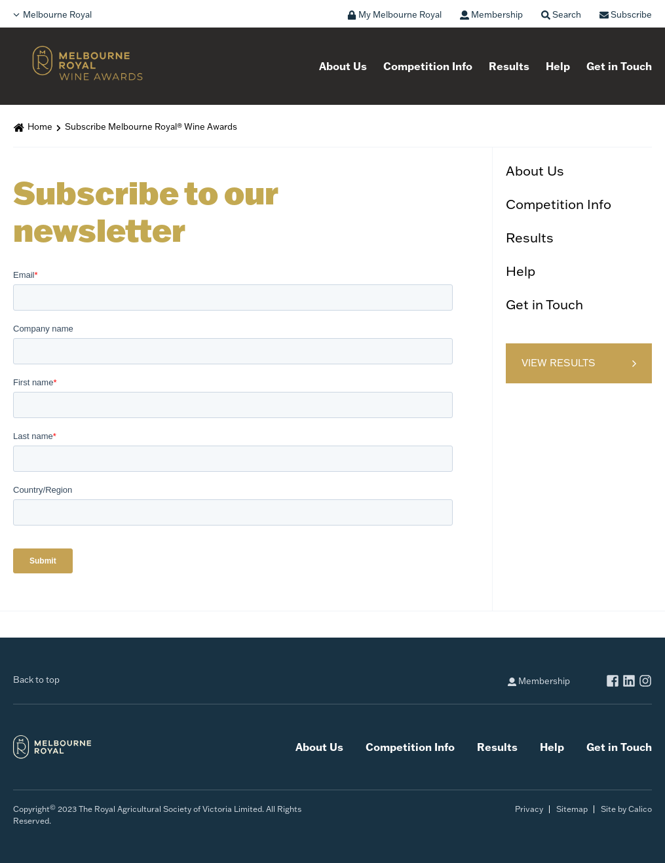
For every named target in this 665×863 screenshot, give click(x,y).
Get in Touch (619, 66)
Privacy (529, 809)
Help (558, 66)
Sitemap (572, 809)
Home (40, 126)
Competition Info (427, 66)
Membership (539, 681)
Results (509, 66)
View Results (559, 362)
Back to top (36, 679)
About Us (343, 66)
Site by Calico (626, 809)
